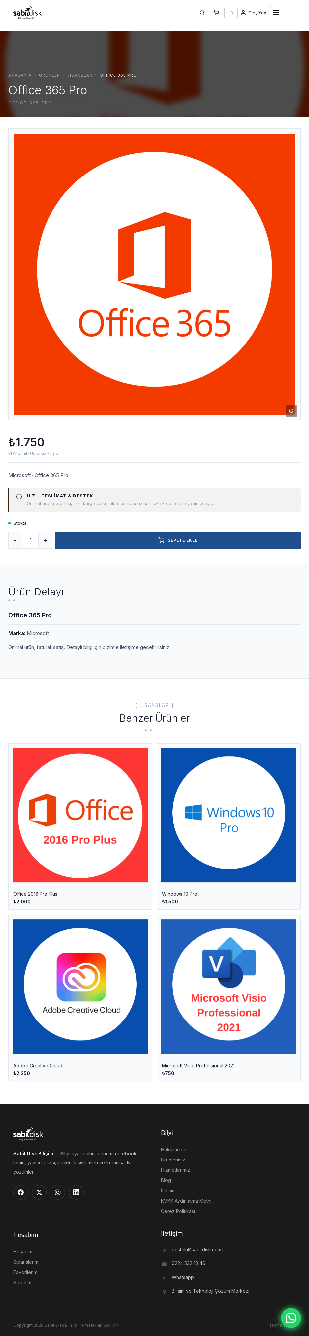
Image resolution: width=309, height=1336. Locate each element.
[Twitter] (39, 1192)
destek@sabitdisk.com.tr (198, 1249)
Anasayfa (20, 75)
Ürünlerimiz (173, 1159)
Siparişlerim (25, 1262)
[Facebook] (20, 1192)
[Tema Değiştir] (231, 12)
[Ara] (202, 12)
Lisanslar (79, 75)
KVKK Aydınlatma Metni (186, 1201)
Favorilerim (25, 1272)
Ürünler (49, 75)
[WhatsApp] (291, 1318)
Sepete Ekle (178, 540)
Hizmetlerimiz (175, 1170)
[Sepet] (216, 12)
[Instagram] (58, 1192)
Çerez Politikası (178, 1211)
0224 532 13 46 (188, 1263)
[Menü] (275, 12)
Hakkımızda (173, 1149)
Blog (166, 1180)
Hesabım (22, 1251)
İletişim (168, 1190)
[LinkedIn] (76, 1192)
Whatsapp (183, 1277)
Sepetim (22, 1282)
